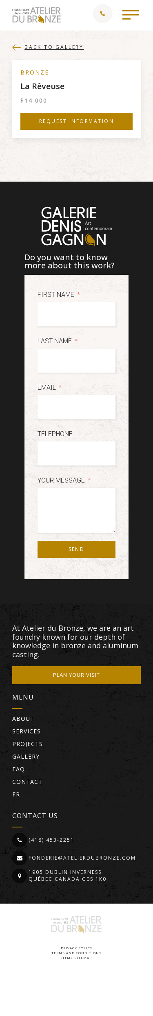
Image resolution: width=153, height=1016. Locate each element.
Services (26, 731)
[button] (130, 14)
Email (47, 387)
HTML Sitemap (76, 957)
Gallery (26, 756)
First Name (56, 294)
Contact (27, 782)
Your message (61, 480)
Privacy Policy (77, 948)
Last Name (55, 341)
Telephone (55, 434)
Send (77, 549)
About (23, 718)
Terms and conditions (76, 952)
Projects (27, 744)
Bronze (34, 72)
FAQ (18, 769)
